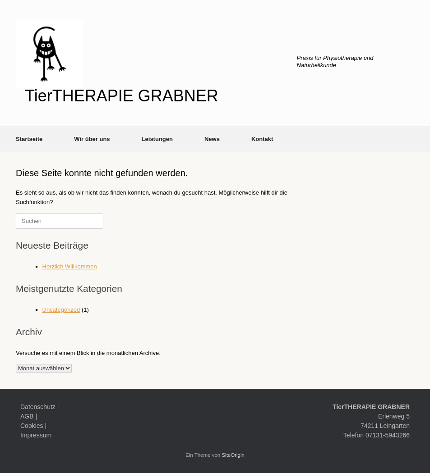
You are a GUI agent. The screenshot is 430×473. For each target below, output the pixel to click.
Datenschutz (37, 406)
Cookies (31, 425)
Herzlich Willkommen (69, 266)
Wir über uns (92, 139)
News (212, 139)
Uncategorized (61, 309)
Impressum (35, 435)
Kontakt (262, 139)
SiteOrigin (233, 455)
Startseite (29, 139)
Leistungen (157, 139)
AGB (27, 416)
